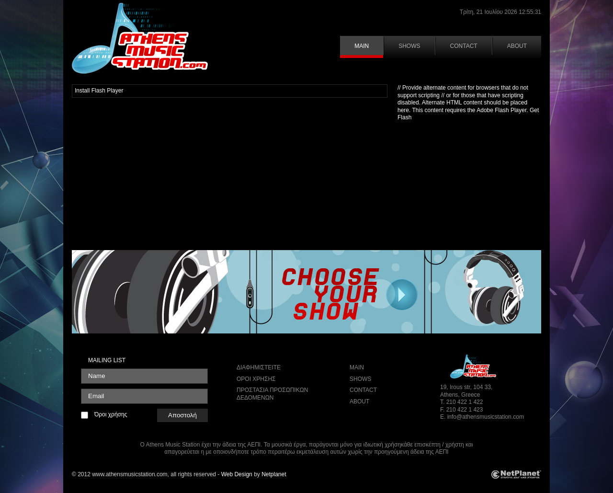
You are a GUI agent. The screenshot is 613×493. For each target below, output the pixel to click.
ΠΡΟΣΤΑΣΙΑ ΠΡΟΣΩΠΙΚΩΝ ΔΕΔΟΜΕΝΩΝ (272, 394)
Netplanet (273, 474)
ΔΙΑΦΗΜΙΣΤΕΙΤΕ (259, 367)
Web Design (236, 474)
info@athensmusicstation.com (485, 416)
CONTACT (463, 46)
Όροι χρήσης (110, 414)
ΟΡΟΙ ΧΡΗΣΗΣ (256, 379)
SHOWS (409, 46)
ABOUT (517, 46)
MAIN (361, 46)
